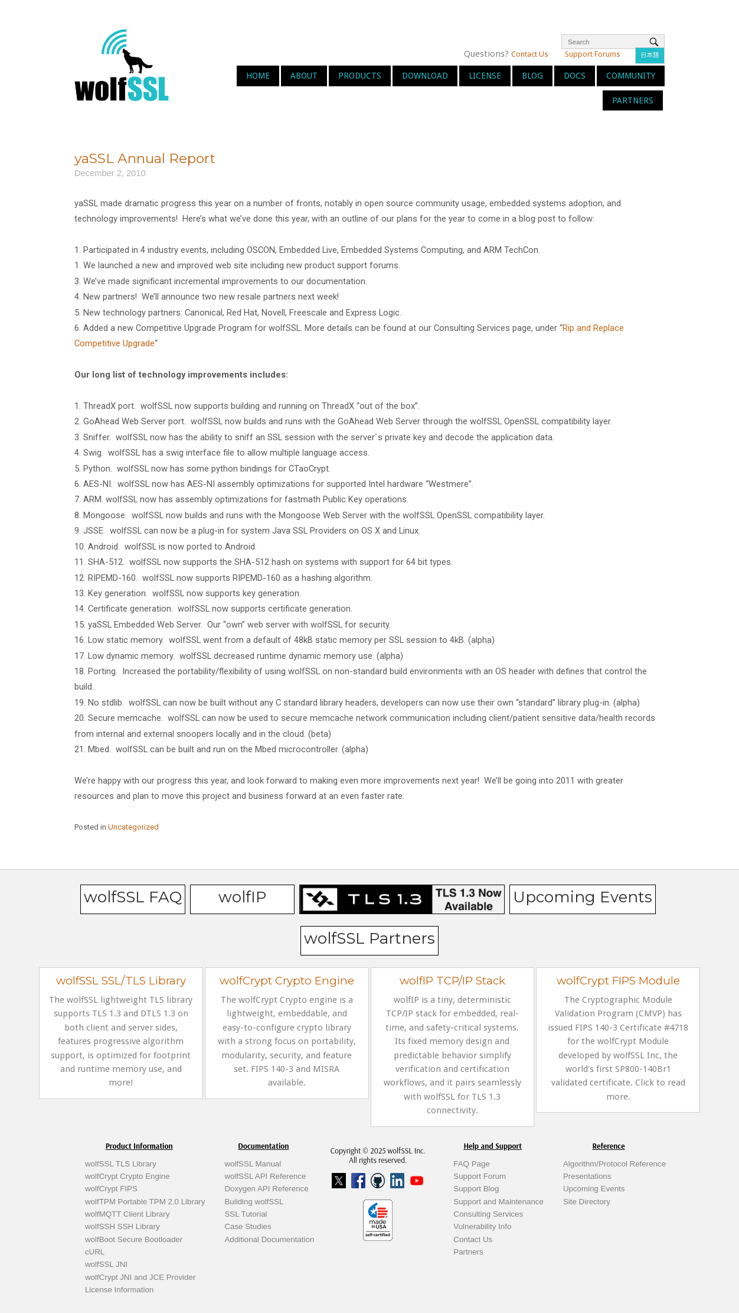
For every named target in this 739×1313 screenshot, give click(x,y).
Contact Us (529, 54)
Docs (575, 75)
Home (258, 75)
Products (359, 75)
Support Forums (592, 54)
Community (630, 75)
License (485, 75)
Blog (532, 75)
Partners (632, 100)
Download (425, 75)
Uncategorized (133, 827)
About (304, 75)
